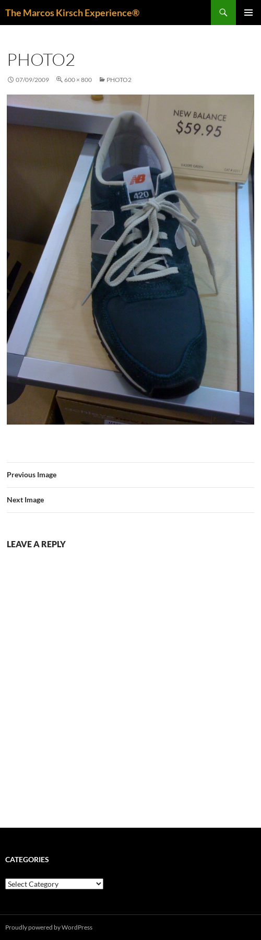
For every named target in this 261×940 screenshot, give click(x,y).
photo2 (119, 80)
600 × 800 (78, 80)
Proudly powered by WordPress (48, 927)
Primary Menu (248, 12)
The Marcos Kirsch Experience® (72, 12)
